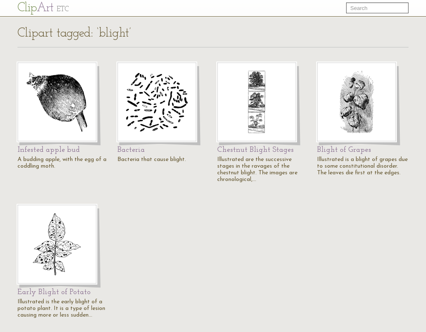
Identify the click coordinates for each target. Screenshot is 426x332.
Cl (43, 8)
